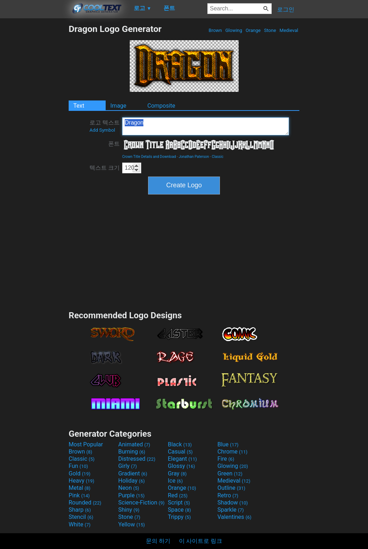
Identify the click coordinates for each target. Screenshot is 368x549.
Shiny (128, 509)
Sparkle (230, 509)
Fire (225, 458)
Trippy (179, 516)
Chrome (232, 451)
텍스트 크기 (104, 167)
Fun (78, 466)
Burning (131, 451)
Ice (175, 480)
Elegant (182, 458)
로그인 (285, 9)
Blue (228, 444)
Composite (161, 105)
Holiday (131, 480)
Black (180, 444)
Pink (79, 495)
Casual (180, 451)
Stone (270, 30)
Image (118, 105)
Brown (215, 30)
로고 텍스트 (104, 126)
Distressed (136, 458)
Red (178, 495)
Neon (128, 487)
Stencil (81, 516)
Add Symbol (102, 130)
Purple (131, 495)
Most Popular (86, 444)
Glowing (233, 30)
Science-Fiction (141, 502)
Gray (177, 473)
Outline (231, 487)
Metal (80, 487)
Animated (134, 444)
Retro (227, 495)
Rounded (85, 502)
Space (179, 509)
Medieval (289, 30)
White (80, 524)
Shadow (232, 502)
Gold (80, 473)
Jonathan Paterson (194, 157)
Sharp (80, 509)
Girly (127, 466)
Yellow (131, 524)
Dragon (205, 126)
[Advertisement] (34, 131)
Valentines (234, 516)
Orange (253, 30)
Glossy (181, 466)
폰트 (114, 143)
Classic (217, 157)
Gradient (132, 473)
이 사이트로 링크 (200, 541)
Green (230, 473)
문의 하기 (158, 541)
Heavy (81, 480)
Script (179, 502)
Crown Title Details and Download (149, 157)
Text (78, 105)
